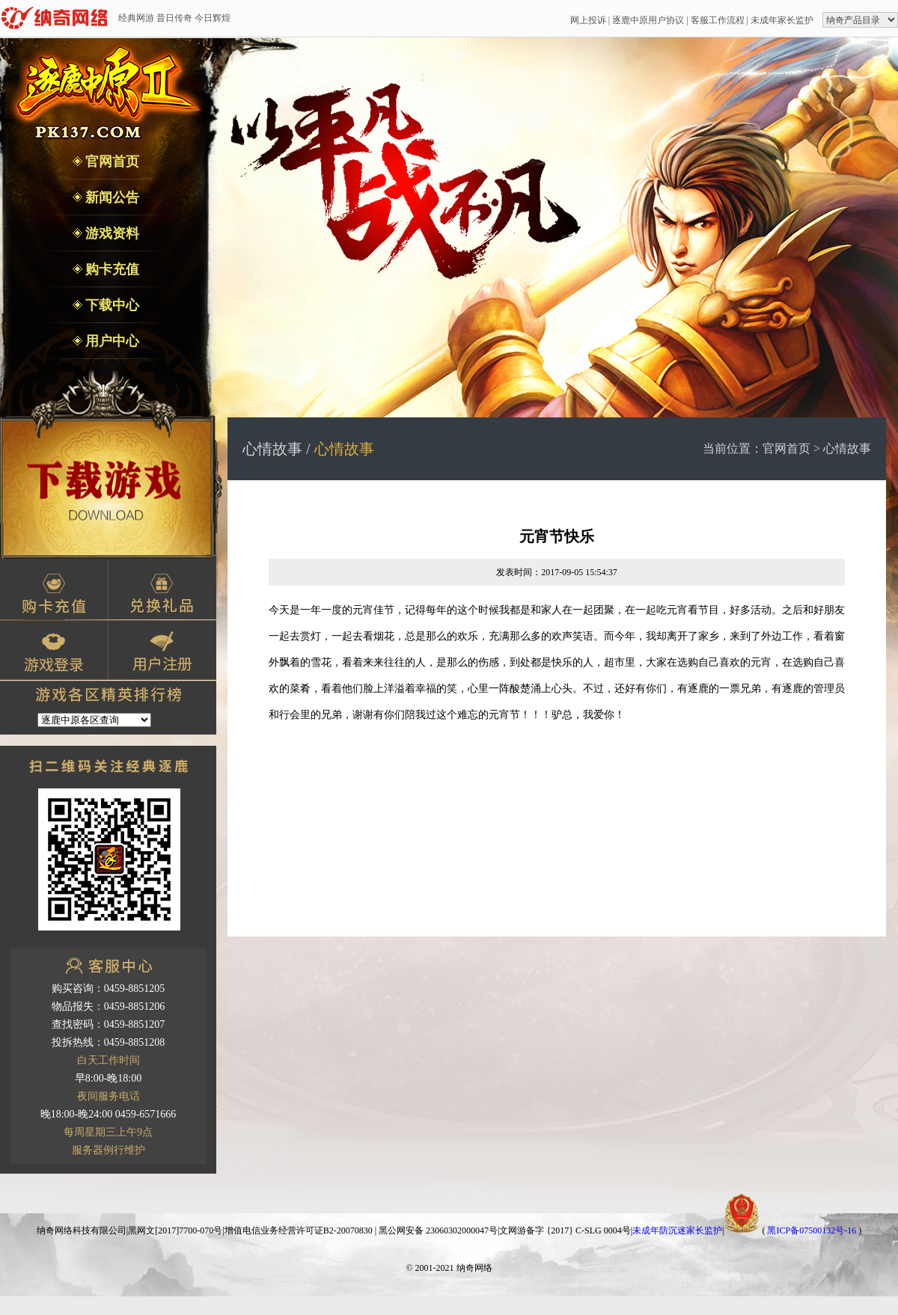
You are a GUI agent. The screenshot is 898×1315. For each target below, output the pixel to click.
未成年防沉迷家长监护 (677, 1230)
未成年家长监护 (782, 20)
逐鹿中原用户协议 (648, 20)
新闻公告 (111, 197)
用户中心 (111, 341)
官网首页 (111, 161)
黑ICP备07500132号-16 (811, 1230)
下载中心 (111, 305)
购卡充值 (111, 269)
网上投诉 (588, 20)
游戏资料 (111, 233)
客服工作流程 (718, 20)
